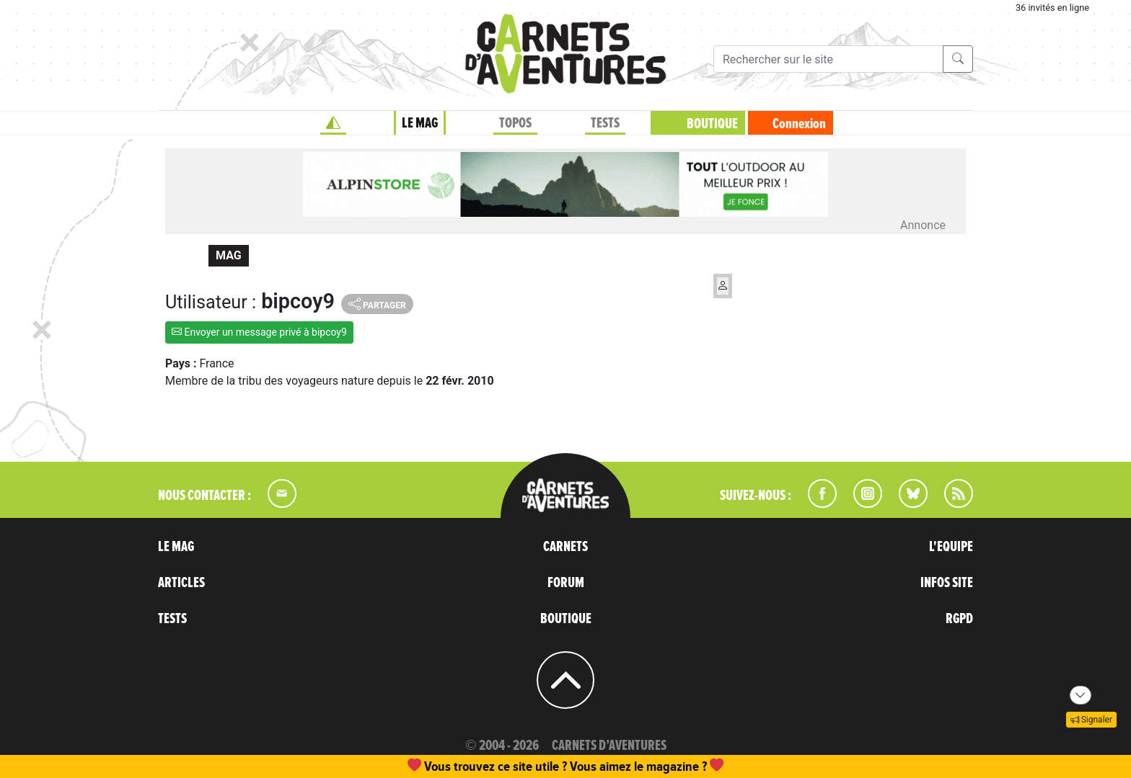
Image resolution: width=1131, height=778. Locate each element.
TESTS (605, 123)
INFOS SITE (946, 583)
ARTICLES (181, 583)
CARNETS (565, 547)
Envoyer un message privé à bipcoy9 (259, 332)
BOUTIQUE (712, 124)
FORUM (565, 583)
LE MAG (420, 123)
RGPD (959, 619)
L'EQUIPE (951, 547)
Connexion (799, 124)
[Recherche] (828, 59)
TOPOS (515, 123)
